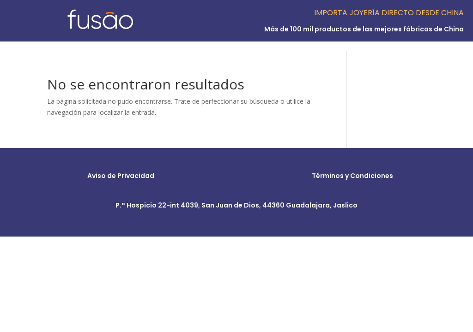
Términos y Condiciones (352, 175)
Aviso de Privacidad (120, 175)
